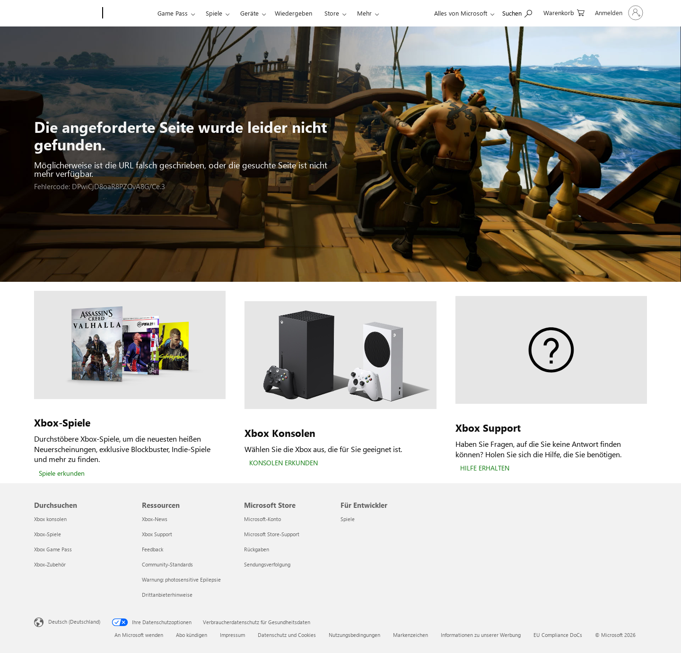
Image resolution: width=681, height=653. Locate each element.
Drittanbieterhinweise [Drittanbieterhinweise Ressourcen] (167, 595)
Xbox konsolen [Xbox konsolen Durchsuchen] (50, 519)
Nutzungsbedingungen (354, 635)
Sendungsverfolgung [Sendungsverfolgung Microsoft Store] (267, 564)
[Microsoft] (66, 13)
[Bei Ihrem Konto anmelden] (618, 12)
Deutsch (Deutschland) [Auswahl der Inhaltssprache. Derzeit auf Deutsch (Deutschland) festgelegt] (74, 621)
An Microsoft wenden (138, 635)
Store (331, 13)
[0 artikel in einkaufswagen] (564, 12)
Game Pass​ (172, 13)
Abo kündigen (191, 635)
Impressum (232, 635)
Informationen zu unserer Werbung (481, 635)
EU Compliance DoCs (557, 635)
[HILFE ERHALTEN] (484, 468)
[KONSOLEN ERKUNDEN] (283, 463)
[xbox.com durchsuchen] (517, 12)
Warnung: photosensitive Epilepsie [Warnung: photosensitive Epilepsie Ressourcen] (181, 579)
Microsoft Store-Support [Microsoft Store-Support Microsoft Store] (271, 534)
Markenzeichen (410, 635)
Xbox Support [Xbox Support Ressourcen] (157, 534)
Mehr (364, 13)
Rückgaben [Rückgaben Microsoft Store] (256, 549)
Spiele (214, 13)
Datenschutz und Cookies (287, 635)
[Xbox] (128, 13)
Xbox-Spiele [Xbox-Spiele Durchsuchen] (47, 534)
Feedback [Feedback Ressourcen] (152, 549)
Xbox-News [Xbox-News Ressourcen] (154, 519)
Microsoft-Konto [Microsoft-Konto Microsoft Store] (262, 519)
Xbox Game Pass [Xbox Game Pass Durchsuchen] (53, 549)
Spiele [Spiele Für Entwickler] (347, 519)
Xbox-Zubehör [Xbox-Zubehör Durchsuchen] (50, 564)
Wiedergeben (293, 13)
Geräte (249, 13)
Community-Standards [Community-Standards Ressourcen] (167, 564)
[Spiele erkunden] (61, 473)
